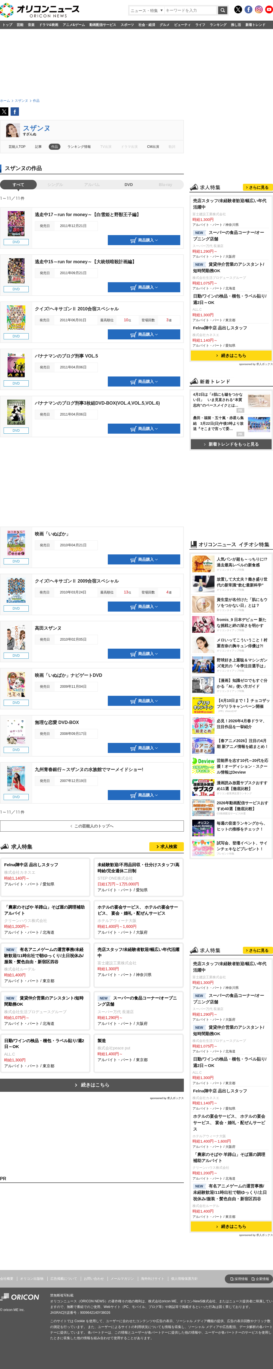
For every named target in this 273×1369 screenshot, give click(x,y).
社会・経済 (146, 25)
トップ (7, 25)
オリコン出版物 (31, 1279)
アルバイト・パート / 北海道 (45, 919)
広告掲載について (63, 1279)
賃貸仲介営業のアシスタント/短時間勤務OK (228, 267)
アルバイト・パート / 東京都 (45, 965)
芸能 (20, 25)
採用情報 (241, 1279)
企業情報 (262, 1279)
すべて (18, 184)
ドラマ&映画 (48, 25)
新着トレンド (255, 25)
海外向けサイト (152, 1279)
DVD (129, 184)
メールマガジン (122, 1279)
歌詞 (172, 147)
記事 (38, 147)
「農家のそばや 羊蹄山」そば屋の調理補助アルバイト (229, 1157)
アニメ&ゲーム (74, 25)
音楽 (31, 25)
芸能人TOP (17, 147)
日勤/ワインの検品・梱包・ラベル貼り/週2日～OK (230, 299)
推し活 (236, 25)
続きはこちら (95, 1085)
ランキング (218, 25)
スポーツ (127, 25)
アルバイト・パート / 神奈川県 (139, 962)
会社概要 (6, 1279)
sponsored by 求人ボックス (167, 1098)
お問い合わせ (94, 1279)
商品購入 (144, 240)
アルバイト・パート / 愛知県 (45, 874)
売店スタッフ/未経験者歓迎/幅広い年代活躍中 (230, 203)
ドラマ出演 (129, 147)
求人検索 (168, 846)
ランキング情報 (79, 147)
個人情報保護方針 (184, 1279)
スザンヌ (37, 128)
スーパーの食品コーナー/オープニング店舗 (228, 235)
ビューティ (182, 25)
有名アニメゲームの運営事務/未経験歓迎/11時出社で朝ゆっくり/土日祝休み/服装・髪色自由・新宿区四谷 (230, 1192)
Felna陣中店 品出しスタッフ (220, 327)
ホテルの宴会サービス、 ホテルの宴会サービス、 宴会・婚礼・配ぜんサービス (229, 1122)
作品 (54, 147)
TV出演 (105, 147)
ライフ (200, 25)
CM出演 (153, 147)
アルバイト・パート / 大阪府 (139, 919)
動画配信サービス (102, 25)
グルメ (165, 25)
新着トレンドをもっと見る (231, 444)
